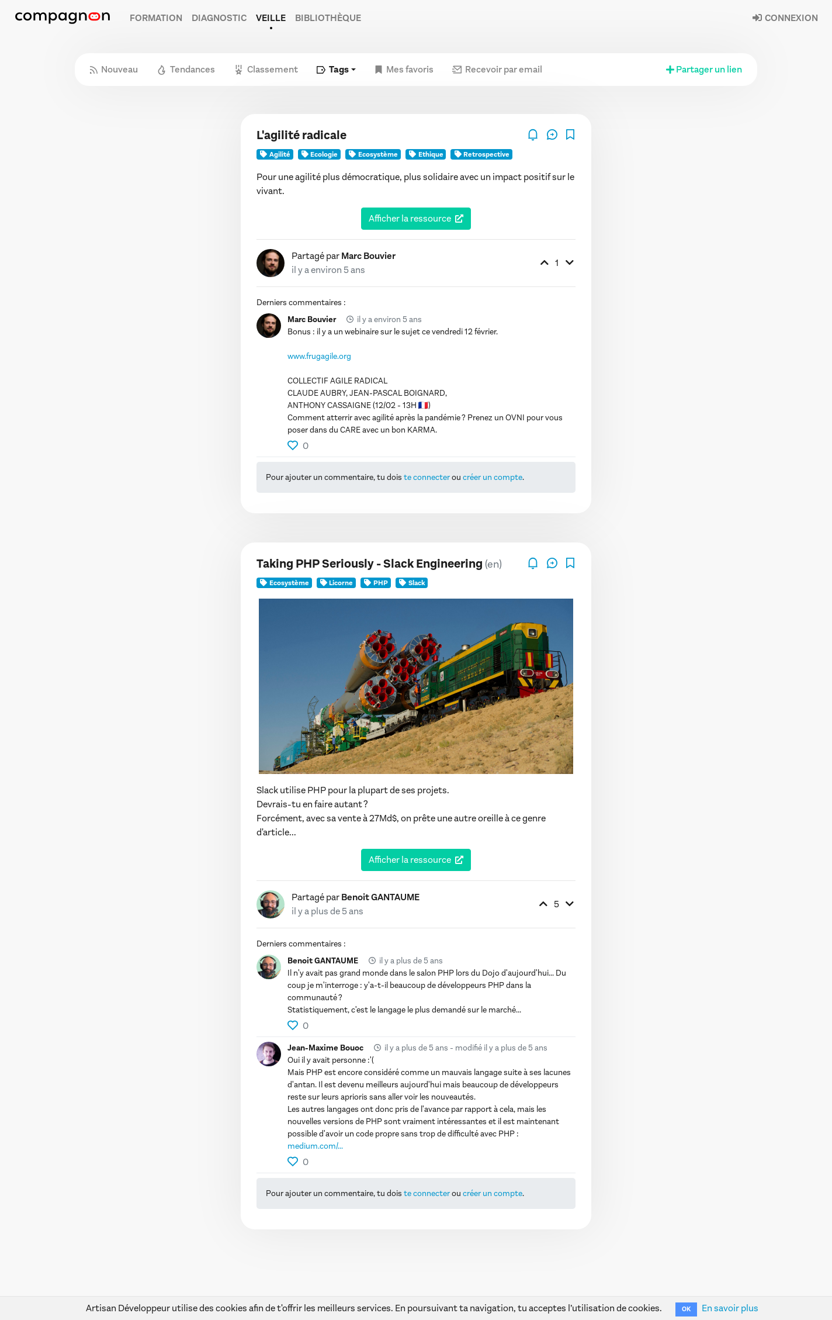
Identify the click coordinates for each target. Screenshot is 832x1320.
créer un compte (492, 477)
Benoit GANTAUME (380, 897)
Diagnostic (219, 18)
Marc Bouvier (368, 256)
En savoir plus (730, 1308)
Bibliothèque (328, 18)
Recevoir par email (497, 69)
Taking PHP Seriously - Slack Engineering (369, 564)
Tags (333, 69)
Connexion (784, 18)
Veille (271, 18)
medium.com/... (315, 1146)
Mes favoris (404, 69)
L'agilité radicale (301, 135)
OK (686, 1309)
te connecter (427, 477)
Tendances (186, 69)
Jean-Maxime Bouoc (325, 1047)
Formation (156, 18)
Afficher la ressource (410, 218)
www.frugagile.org (319, 356)
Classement (266, 69)
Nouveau (114, 69)
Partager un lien (703, 69)
